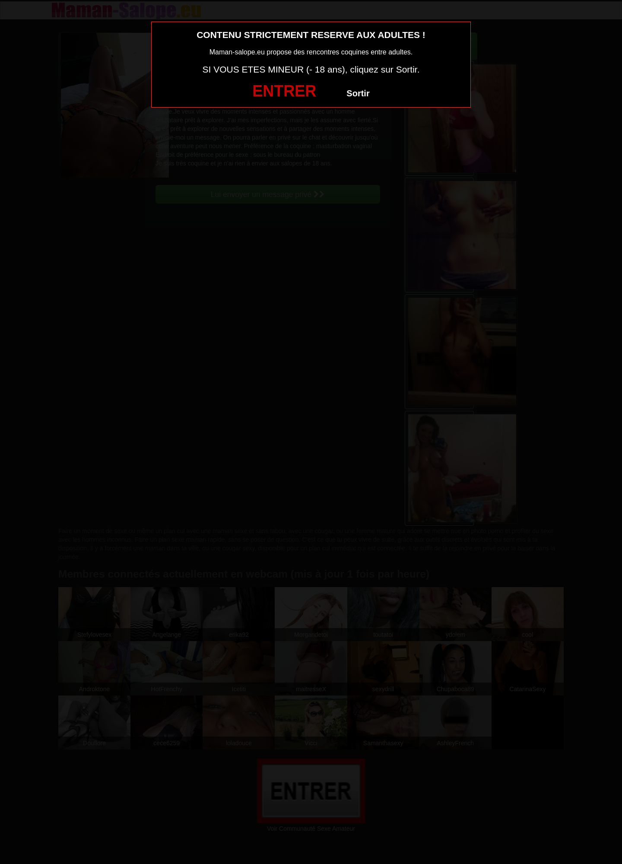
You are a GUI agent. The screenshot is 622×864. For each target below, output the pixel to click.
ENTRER (284, 91)
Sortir (357, 93)
